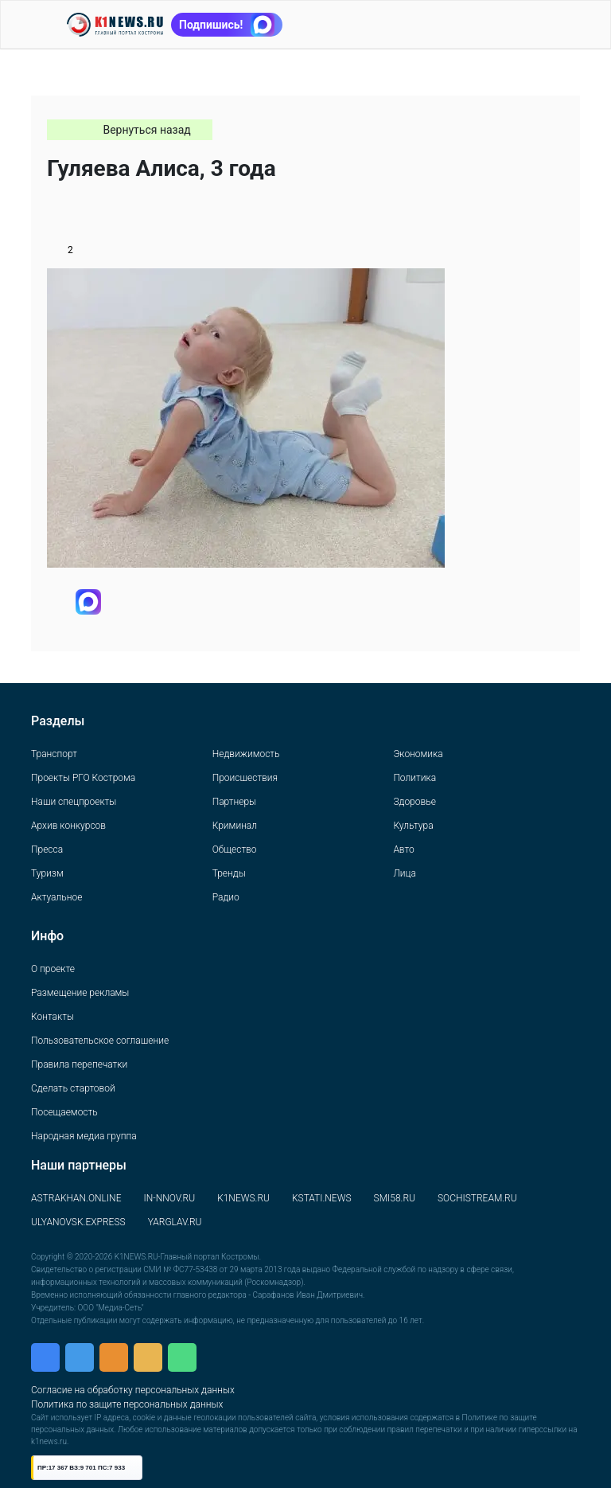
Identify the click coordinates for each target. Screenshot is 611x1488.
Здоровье (414, 801)
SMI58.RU (394, 1198)
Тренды (229, 873)
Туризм (47, 873)
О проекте (53, 968)
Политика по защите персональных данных (127, 1404)
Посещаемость (64, 1112)
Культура (413, 825)
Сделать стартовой (73, 1088)
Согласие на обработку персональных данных (133, 1390)
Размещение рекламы (80, 992)
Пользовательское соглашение (100, 1040)
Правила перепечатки (79, 1064)
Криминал (234, 825)
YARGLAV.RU (175, 1222)
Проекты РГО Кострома (83, 777)
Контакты (52, 1016)
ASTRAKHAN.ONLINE (76, 1198)
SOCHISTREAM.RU (477, 1198)
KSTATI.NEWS (322, 1198)
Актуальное (56, 897)
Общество (234, 849)
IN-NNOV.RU (169, 1198)
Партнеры (234, 801)
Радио (225, 897)
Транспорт (54, 754)
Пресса (47, 849)
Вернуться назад (146, 129)
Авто (403, 849)
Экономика (417, 754)
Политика (414, 777)
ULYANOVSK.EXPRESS (78, 1222)
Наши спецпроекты (73, 801)
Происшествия (245, 777)
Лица (404, 873)
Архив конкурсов (68, 825)
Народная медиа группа (84, 1136)
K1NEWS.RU (243, 1198)
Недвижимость (246, 754)
